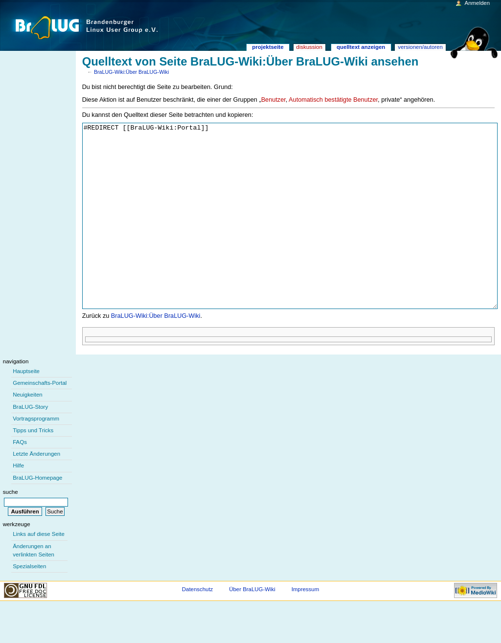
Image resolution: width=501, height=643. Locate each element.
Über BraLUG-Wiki (252, 626)
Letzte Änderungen (36, 490)
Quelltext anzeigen (361, 47)
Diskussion (309, 47)
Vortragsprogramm (36, 455)
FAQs (20, 479)
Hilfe (18, 502)
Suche (10, 529)
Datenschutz (197, 626)
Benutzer (273, 99)
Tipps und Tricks (33, 467)
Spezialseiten (29, 603)
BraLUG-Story (30, 443)
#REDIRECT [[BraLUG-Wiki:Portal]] (290, 234)
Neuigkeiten (28, 431)
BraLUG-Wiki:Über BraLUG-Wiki (131, 72)
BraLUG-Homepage (37, 514)
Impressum (305, 626)
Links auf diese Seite (39, 571)
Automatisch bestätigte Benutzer (333, 99)
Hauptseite (26, 408)
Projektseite (267, 47)
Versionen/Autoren (420, 47)
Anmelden (477, 3)
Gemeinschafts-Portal (40, 419)
